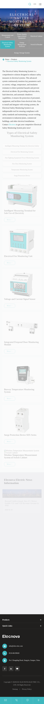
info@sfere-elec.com (16, 646)
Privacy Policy (27, 689)
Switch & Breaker (36, 44)
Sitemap (15, 689)
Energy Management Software (22, 44)
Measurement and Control (7, 36)
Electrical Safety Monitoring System (7, 44)
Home (7, 59)
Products (14, 59)
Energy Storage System (22, 53)
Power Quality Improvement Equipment (22, 36)
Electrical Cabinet (36, 36)
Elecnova (12, 125)
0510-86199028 (14, 653)
